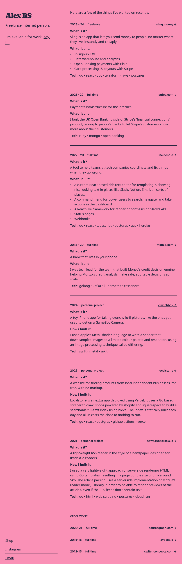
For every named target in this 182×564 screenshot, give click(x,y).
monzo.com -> (167, 245)
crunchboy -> (167, 305)
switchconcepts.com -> (160, 551)
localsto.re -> (168, 370)
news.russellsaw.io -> (162, 441)
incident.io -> (168, 155)
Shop (9, 540)
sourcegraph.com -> (163, 528)
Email (9, 558)
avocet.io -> (168, 539)
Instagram (13, 549)
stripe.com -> (167, 94)
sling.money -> (166, 24)
